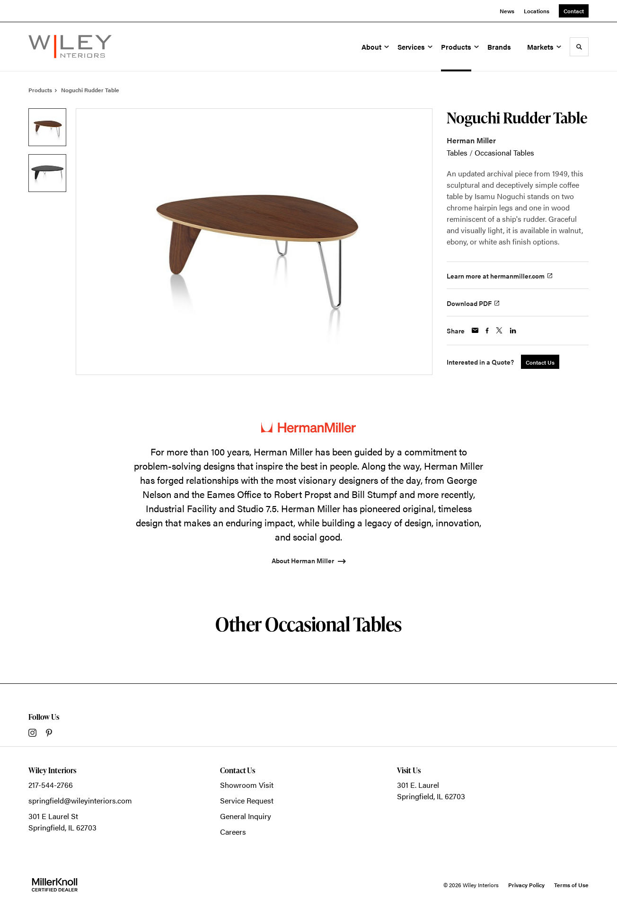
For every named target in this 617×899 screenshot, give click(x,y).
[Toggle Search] (579, 46)
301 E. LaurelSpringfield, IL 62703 (431, 790)
